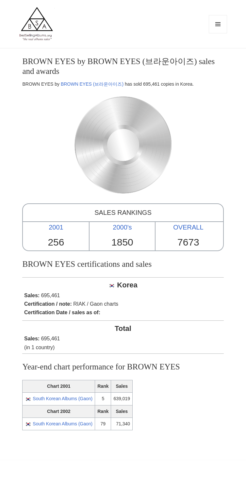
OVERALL (188, 227)
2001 (56, 227)
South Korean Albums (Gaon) (62, 398)
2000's (122, 227)
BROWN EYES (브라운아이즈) (92, 84)
